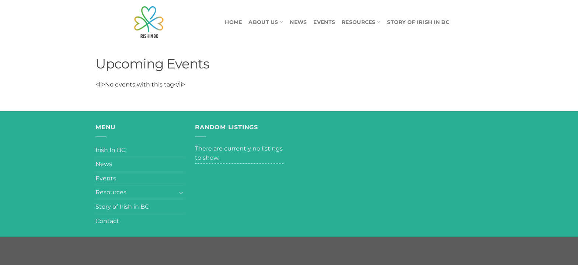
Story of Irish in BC (418, 22)
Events (324, 22)
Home (233, 22)
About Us (265, 21)
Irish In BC (110, 149)
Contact (107, 221)
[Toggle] (181, 192)
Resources (361, 21)
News (298, 22)
